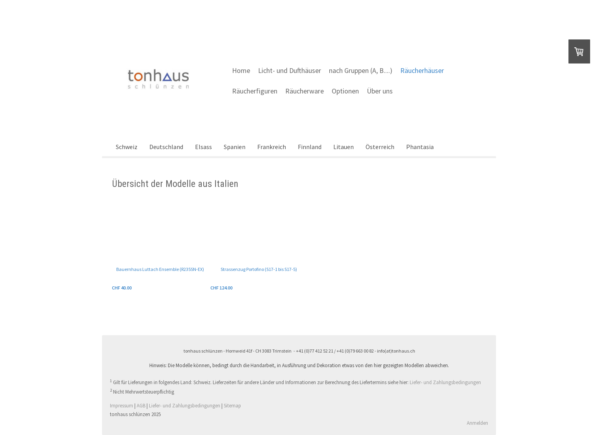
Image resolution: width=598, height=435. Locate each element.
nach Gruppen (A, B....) (360, 70)
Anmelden (477, 423)
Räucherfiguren (254, 90)
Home (241, 70)
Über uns (380, 90)
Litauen (343, 147)
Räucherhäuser (422, 70)
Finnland (309, 147)
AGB (141, 405)
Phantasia (420, 147)
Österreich (380, 147)
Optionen (345, 90)
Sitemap (232, 405)
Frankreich (271, 147)
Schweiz (126, 147)
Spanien (234, 147)
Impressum (121, 405)
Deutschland (166, 147)
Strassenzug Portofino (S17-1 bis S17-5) (259, 269)
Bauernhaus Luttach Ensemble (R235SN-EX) (160, 269)
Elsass (203, 147)
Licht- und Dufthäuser (289, 70)
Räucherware (304, 90)
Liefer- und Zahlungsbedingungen (445, 382)
